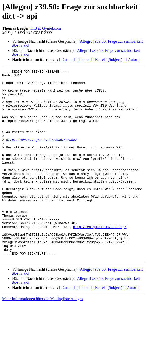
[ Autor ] (133, 59)
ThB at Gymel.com (45, 28)
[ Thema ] (84, 59)
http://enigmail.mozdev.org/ (100, 258)
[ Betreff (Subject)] (108, 325)
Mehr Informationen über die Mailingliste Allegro (42, 336)
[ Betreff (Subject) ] (108, 59)
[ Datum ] (67, 59)
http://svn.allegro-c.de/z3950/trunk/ (41, 154)
